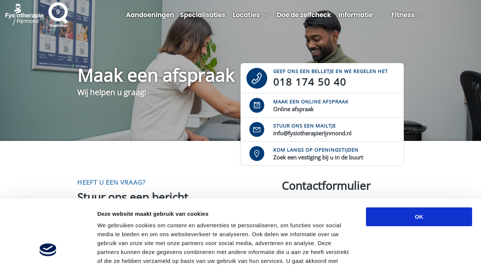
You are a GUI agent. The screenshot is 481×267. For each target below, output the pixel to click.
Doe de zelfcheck (304, 14)
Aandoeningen (150, 14)
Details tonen (401, 252)
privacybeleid (116, 222)
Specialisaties (202, 14)
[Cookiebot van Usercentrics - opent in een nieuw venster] (48, 252)
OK (419, 160)
